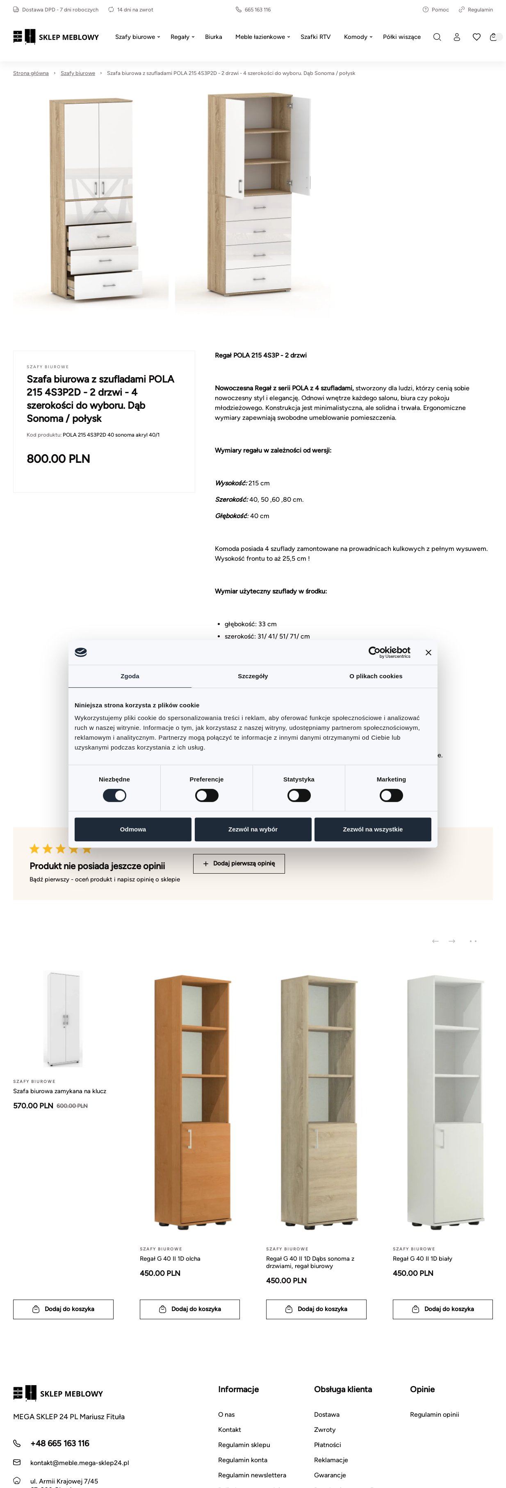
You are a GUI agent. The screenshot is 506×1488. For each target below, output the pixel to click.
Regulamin (476, 10)
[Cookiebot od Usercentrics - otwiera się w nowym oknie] (374, 652)
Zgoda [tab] (130, 676)
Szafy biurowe (78, 73)
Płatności (327, 1445)
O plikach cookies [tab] (375, 676)
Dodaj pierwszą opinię (239, 863)
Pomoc (436, 10)
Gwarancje (330, 1475)
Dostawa (327, 1414)
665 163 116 (253, 10)
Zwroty (325, 1430)
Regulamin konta (242, 1460)
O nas (226, 1414)
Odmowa (133, 829)
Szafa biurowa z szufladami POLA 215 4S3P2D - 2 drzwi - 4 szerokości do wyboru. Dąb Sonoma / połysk (231, 73)
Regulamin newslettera (252, 1475)
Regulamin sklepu (244, 1445)
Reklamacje (331, 1460)
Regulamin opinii (434, 1414)
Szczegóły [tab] (253, 676)
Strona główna (31, 73)
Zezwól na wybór (253, 829)
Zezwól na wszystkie (373, 829)
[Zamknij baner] (428, 652)
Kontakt (229, 1430)
